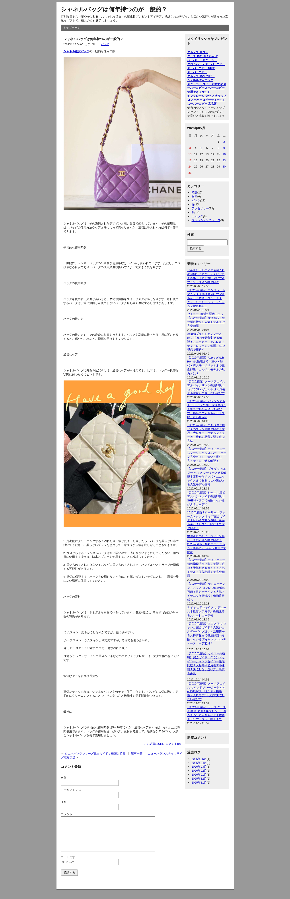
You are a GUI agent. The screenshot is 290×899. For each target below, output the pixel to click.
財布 (194, 196)
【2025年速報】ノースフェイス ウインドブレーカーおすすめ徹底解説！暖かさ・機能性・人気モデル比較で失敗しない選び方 (206, 691)
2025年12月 (199, 778)
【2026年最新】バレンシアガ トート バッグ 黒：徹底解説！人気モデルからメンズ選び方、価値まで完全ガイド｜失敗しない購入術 (206, 409)
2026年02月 (199, 770)
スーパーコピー (197, 72)
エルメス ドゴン (197, 52)
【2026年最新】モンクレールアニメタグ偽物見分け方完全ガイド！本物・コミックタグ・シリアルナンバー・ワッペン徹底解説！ (206, 298)
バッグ (105, 44)
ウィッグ (197, 216)
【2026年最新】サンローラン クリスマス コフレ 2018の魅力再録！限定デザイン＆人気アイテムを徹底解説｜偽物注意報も (207, 591)
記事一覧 (136, 753)
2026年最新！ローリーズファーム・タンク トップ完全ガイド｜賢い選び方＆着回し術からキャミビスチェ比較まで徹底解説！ (206, 520)
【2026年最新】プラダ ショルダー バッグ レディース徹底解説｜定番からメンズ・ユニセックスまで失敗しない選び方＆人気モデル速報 (206, 476)
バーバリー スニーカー (202, 60)
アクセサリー (200, 208)
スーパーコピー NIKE (201, 68)
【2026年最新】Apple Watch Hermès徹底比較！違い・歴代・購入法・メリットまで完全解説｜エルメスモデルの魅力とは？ (206, 365)
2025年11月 (199, 782)
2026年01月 (199, 774)
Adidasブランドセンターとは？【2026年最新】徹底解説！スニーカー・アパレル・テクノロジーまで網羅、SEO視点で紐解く (206, 341)
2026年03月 (199, 766)
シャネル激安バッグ (76, 51)
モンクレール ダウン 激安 (203, 96)
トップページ (71, 27)
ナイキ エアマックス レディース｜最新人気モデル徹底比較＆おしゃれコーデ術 (206, 611)
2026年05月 (199, 759)
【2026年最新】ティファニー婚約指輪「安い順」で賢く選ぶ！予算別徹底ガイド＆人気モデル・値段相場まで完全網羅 (206, 567)
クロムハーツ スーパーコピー (206, 64)
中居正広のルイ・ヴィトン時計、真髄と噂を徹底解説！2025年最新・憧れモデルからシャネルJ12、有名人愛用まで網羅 (206, 544)
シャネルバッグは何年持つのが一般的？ (114, 9)
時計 (194, 192)
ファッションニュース (206, 220)
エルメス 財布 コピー (201, 76)
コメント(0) (173, 743)
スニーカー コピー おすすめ (205, 84)
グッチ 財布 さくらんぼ (202, 56)
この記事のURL (154, 743)
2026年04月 (199, 762)
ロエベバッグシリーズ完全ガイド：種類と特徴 (95, 753)
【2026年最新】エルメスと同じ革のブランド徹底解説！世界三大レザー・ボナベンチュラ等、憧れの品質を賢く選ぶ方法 (206, 433)
